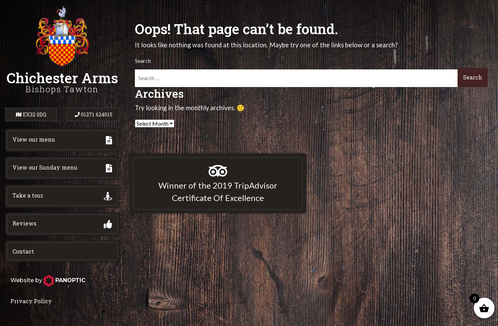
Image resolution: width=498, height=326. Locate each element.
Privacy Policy (31, 301)
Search (143, 60)
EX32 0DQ (31, 114)
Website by (47, 280)
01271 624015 (93, 114)
